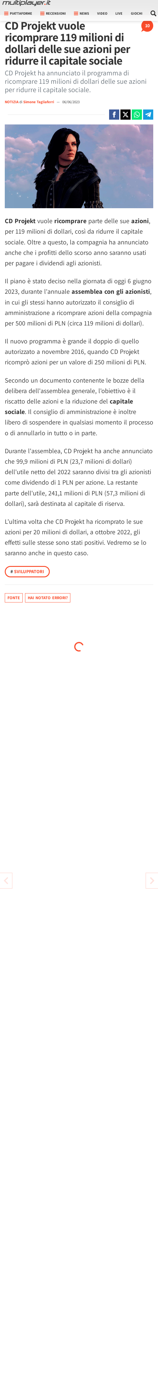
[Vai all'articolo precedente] (152, 880)
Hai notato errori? (48, 597)
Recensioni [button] (53, 13)
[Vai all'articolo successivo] (6, 880)
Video (102, 13)
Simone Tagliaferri (39, 101)
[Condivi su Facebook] (114, 114)
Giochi (136, 13)
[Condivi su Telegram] (148, 114)
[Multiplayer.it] (26, 3)
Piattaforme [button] (18, 13)
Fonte (13, 597)
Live (119, 13)
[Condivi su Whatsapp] (137, 114)
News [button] (81, 13)
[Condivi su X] (125, 114)
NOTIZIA (11, 101)
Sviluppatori (27, 571)
